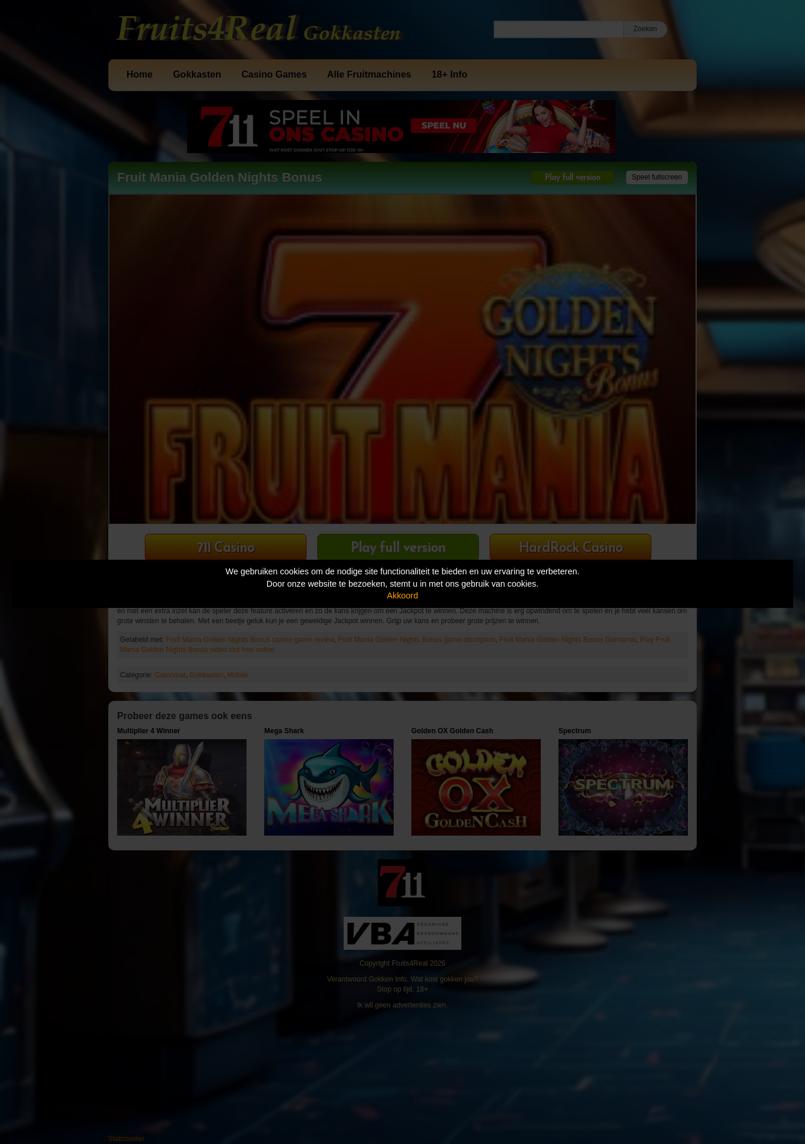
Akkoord (402, 595)
